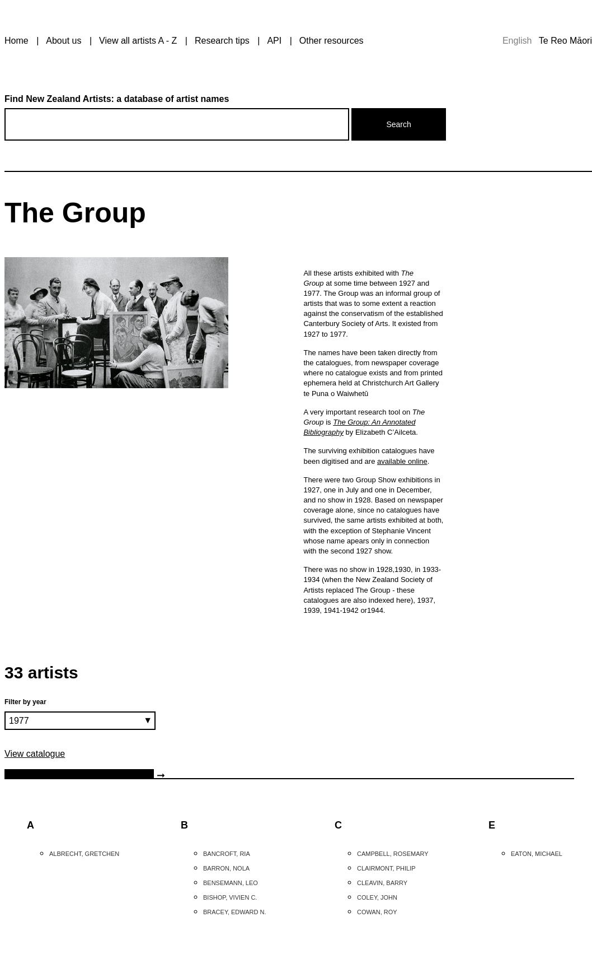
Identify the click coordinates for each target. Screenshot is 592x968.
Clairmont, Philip (386, 868)
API (274, 40)
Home (16, 40)
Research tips (222, 40)
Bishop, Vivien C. (230, 897)
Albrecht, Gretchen (84, 853)
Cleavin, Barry (382, 882)
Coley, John (377, 897)
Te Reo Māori (565, 40)
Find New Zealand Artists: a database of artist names (116, 99)
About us (63, 40)
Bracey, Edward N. (234, 912)
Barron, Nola (226, 868)
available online (402, 461)
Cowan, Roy (377, 912)
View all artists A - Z (138, 40)
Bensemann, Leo (230, 882)
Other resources (331, 40)
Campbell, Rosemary (393, 853)
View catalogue (34, 753)
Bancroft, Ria (226, 853)
